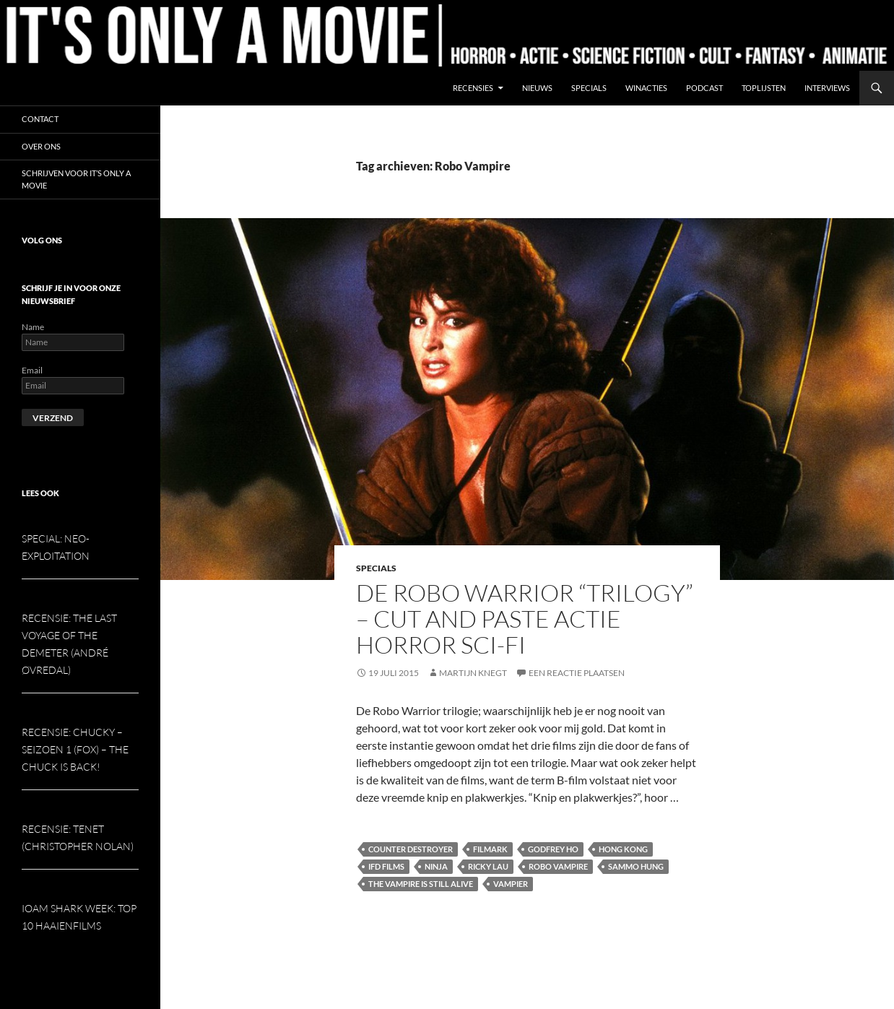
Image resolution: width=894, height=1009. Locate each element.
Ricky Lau (488, 866)
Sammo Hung (636, 866)
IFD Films (386, 866)
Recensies (473, 87)
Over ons (41, 146)
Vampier (510, 883)
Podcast (704, 87)
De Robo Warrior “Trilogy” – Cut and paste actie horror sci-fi (524, 618)
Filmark (490, 849)
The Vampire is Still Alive (420, 883)
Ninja (436, 866)
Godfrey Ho (553, 849)
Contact (40, 119)
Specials (589, 87)
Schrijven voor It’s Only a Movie (76, 179)
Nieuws (537, 87)
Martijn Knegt (473, 672)
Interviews (827, 87)
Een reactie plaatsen (577, 672)
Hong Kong (623, 849)
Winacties (646, 87)
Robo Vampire (558, 866)
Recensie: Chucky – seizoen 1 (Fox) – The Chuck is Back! (75, 749)
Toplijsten (764, 87)
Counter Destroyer (410, 849)
